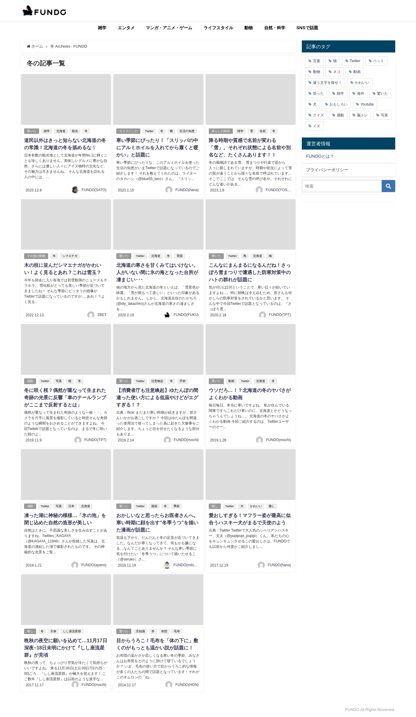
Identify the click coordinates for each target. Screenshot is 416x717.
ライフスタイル (218, 28)
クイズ (318, 115)
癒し (215, 506)
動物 (248, 28)
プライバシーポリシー (327, 170)
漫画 (154, 506)
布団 (164, 631)
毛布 (177, 631)
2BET (101, 315)
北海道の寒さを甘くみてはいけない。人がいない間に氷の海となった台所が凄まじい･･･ (157, 272)
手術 (183, 381)
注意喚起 (157, 381)
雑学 (102, 28)
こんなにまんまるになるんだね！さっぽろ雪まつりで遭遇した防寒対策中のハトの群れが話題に (250, 272)
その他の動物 (36, 255)
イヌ (316, 126)
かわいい (256, 506)
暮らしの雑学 (221, 131)
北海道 (60, 131)
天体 (53, 631)
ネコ (336, 72)
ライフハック (128, 131)
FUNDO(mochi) (186, 440)
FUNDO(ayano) (93, 565)
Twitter (149, 131)
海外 (360, 93)
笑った (318, 93)
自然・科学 (274, 28)
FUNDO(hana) (187, 190)
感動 (30, 381)
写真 (59, 381)
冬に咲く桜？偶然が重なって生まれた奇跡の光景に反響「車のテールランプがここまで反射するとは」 (65, 397)
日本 (71, 506)
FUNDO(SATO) (94, 190)
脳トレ (362, 115)
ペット (378, 61)
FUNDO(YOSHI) (279, 190)
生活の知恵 (187, 131)
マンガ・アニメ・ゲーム (169, 28)
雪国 (180, 255)
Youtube (367, 104)
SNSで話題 (307, 28)
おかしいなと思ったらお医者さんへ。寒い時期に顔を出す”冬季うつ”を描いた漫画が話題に (157, 522)
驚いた (31, 131)
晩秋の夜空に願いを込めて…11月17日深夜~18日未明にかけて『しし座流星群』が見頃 (65, 647)
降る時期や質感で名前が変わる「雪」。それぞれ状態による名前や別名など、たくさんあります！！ (250, 147)
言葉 (316, 61)
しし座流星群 (72, 631)
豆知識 (140, 631)
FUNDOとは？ (320, 156)
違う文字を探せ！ (327, 82)
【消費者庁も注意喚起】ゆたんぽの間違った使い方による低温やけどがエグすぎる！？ (157, 397)
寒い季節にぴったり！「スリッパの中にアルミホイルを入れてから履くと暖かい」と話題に (157, 147)
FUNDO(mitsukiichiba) (191, 565)
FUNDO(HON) (187, 685)
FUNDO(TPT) (280, 315)
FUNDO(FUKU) (186, 315)
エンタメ (126, 28)
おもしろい (339, 104)
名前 (263, 131)
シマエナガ (69, 255)
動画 (231, 381)
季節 (177, 506)
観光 (75, 131)
